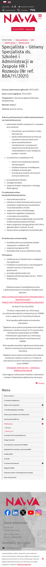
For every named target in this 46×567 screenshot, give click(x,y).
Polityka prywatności (24, 564)
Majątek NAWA (9, 468)
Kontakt (7, 459)
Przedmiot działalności (11, 400)
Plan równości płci (10, 477)
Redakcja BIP (8, 454)
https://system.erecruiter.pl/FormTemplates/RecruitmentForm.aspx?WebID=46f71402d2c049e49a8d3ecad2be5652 (23, 299)
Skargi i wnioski (9, 440)
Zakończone (9, 431)
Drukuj (40, 383)
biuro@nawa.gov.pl (14, 548)
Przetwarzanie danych (11, 463)
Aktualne (8, 428)
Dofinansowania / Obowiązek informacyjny (18, 473)
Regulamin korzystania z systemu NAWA (17, 449)
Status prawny (9, 396)
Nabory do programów (11, 405)
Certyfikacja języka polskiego (14, 410)
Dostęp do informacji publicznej (14, 435)
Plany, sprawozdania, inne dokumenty (16, 414)
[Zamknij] (43, 558)
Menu (40, 16)
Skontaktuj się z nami (16, 543)
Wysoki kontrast (27, 7)
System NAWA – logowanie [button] (23, 29)
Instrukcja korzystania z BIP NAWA (16, 445)
